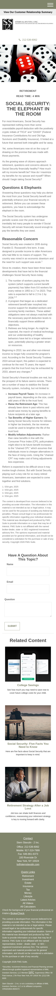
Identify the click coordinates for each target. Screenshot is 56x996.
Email (10, 582)
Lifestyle (28, 896)
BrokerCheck (17, 913)
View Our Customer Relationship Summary (28, 12)
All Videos (28, 903)
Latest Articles (28, 900)
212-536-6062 (28, 40)
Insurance (28, 886)
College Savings (28, 685)
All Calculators (28, 906)
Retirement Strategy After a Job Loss (28, 807)
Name (10, 564)
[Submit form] (12, 626)
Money (28, 893)
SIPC (31, 972)
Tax (28, 889)
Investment (28, 879)
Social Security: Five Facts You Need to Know (28, 745)
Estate (28, 883)
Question (9, 599)
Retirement (28, 876)
